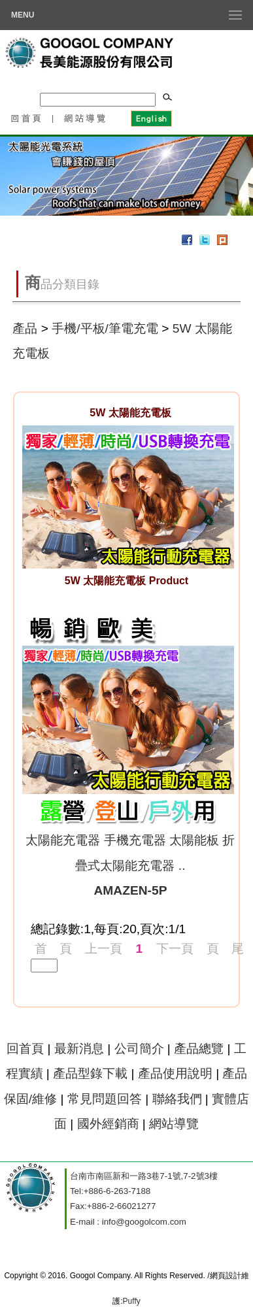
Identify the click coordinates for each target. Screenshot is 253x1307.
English (150, 117)
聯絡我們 (177, 1099)
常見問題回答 (104, 1099)
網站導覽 (85, 117)
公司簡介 (139, 1048)
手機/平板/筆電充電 (105, 328)
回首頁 (25, 117)
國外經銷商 (108, 1124)
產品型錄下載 (90, 1073)
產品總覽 (199, 1048)
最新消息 (79, 1048)
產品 (24, 328)
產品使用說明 (175, 1073)
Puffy (132, 1301)
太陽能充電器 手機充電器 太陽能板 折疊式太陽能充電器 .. (130, 865)
